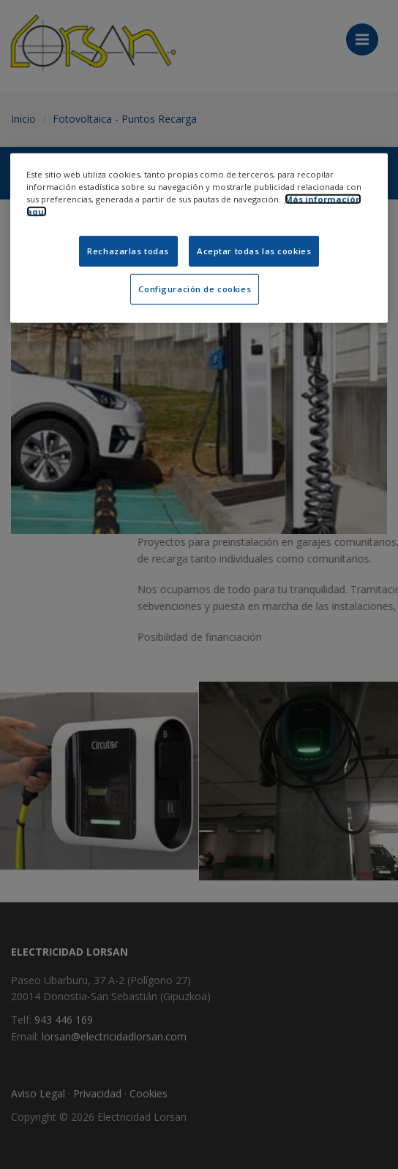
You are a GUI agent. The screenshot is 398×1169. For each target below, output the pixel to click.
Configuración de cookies (194, 288)
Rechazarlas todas (128, 250)
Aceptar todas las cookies (254, 250)
